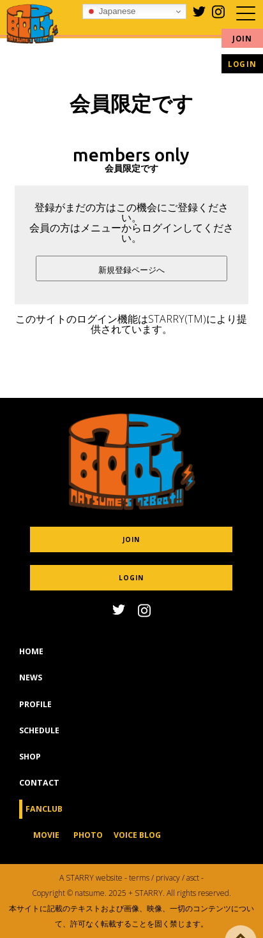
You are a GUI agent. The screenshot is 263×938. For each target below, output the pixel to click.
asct (192, 877)
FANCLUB (44, 819)
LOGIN (242, 64)
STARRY (80, 877)
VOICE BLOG (137, 845)
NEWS (30, 687)
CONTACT (39, 793)
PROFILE (35, 713)
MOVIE (46, 845)
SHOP (30, 766)
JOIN (242, 38)
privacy (168, 877)
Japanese (111, 11)
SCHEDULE (39, 740)
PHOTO (88, 845)
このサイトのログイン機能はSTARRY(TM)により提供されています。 (131, 324)
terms (139, 877)
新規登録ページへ (131, 270)
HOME (31, 661)
